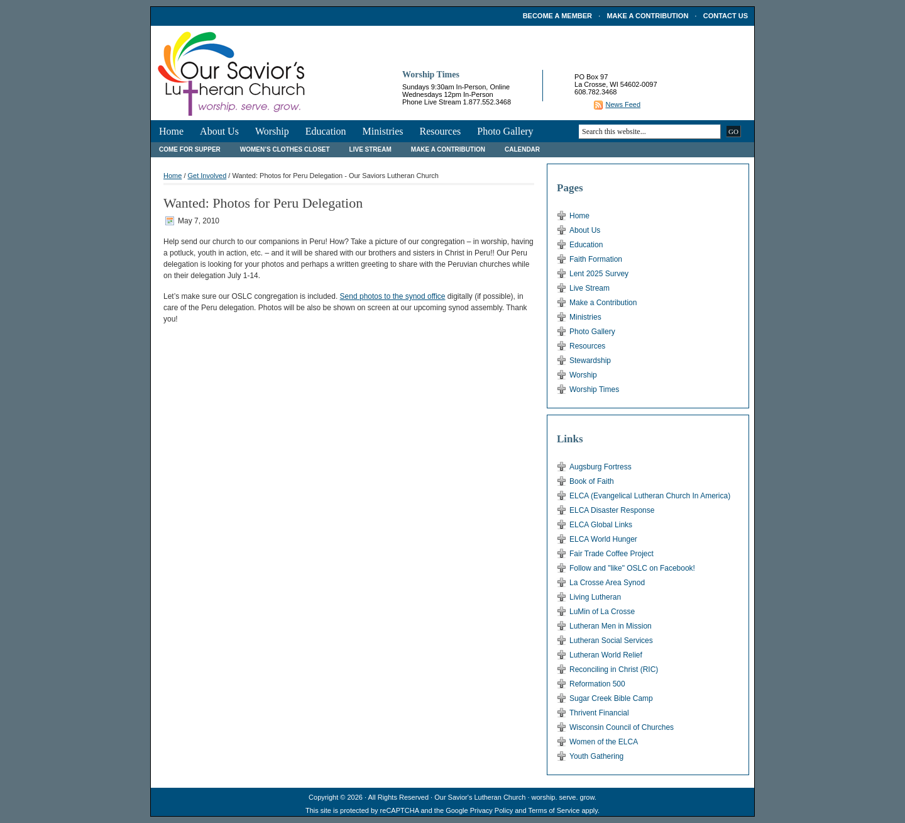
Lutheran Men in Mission (610, 626)
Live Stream (370, 149)
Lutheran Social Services (611, 640)
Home (171, 131)
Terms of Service (553, 810)
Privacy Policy (491, 810)
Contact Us (725, 16)
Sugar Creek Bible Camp (611, 698)
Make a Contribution (647, 16)
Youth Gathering (596, 756)
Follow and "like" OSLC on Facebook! (632, 568)
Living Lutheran (595, 597)
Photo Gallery (505, 131)
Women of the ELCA (603, 741)
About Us (219, 131)
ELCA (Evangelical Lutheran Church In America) (649, 495)
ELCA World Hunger (603, 539)
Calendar (522, 149)
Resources (440, 131)
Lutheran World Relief (605, 655)
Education (325, 131)
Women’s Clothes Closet (285, 149)
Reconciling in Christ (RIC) (613, 669)
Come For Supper (190, 149)
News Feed (622, 104)
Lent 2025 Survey (598, 273)
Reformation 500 (597, 684)
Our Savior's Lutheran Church (479, 797)
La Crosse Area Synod (607, 582)
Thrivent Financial (599, 712)
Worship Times (594, 389)
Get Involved (207, 175)
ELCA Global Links (600, 524)
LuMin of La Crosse (602, 611)
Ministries (383, 131)
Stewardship (590, 360)
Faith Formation (595, 259)
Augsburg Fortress (600, 466)
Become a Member (557, 16)
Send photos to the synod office (393, 296)
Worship (272, 131)
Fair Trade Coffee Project (611, 553)
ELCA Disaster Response (611, 510)
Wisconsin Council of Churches (621, 727)
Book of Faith (591, 481)
